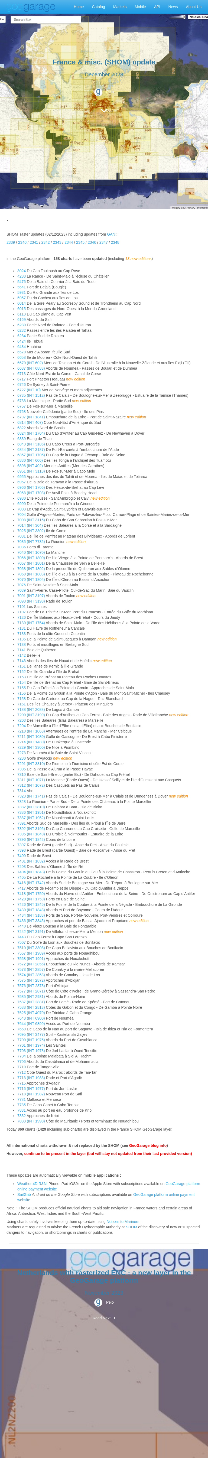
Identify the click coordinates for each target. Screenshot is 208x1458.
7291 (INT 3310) (31, 763)
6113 (22, 314)
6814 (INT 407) (30, 422)
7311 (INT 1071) (31, 780)
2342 (45, 242)
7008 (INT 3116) (31, 520)
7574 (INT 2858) (31, 975)
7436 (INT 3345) (31, 921)
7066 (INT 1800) (31, 558)
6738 (22, 401)
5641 (22, 287)
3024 (22, 271)
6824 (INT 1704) (31, 433)
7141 (22, 650)
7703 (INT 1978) (31, 1051)
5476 (22, 281)
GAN (111, 234)
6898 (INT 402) (30, 466)
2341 (34, 242)
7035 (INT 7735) (31, 541)
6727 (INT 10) (29, 390)
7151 (22, 666)
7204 (22, 726)
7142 (22, 655)
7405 (22, 877)
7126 (22, 617)
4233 (22, 276)
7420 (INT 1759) (31, 899)
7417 (22, 888)
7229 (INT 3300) (31, 747)
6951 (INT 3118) (31, 471)
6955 (22, 476)
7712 (22, 1072)
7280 (21, 758)
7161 (22, 704)
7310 (22, 774)
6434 (22, 346)
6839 (22, 439)
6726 (22, 384)
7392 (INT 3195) (31, 828)
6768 (22, 411)
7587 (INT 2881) (31, 1002)
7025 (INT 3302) (31, 531)
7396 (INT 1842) (31, 839)
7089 (22, 590)
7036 (22, 547)
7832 (22, 1116)
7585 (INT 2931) (31, 996)
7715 (22, 1083)
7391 (22, 823)
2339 (10, 242)
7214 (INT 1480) (31, 742)
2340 (22, 242)
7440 (22, 926)
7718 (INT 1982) (31, 1094)
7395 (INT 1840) (31, 834)
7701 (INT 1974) (31, 1045)
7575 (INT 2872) (31, 980)
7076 (22, 585)
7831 (22, 1110)
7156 (22, 693)
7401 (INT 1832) (31, 861)
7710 (22, 1067)
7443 (22, 937)
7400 (22, 856)
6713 (22, 374)
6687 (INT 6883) (31, 368)
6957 (22, 482)
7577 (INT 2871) (31, 991)
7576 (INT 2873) (31, 986)
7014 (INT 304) (30, 525)
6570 (22, 352)
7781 (22, 1099)
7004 (22, 514)
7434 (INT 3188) (31, 915)
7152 (22, 671)
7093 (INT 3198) (31, 601)
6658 (22, 357)
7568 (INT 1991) (31, 958)
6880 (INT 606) (30, 460)
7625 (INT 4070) (31, 1013)
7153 (22, 677)
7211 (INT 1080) (31, 736)
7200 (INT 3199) (31, 715)
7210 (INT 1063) (31, 731)
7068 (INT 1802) (31, 569)
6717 (22, 379)
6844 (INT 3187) (31, 449)
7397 (22, 845)
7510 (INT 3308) (31, 948)
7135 (21, 639)
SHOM (131, 1227)
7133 (22, 634)
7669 (22, 1029)
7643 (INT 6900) (31, 1018)
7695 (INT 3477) (31, 1034)
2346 (92, 242)
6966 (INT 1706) (31, 487)
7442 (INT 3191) (31, 931)
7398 (22, 850)
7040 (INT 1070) (31, 552)
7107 (22, 612)
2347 (103, 242)
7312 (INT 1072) (31, 785)
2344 (68, 242)
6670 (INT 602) (30, 363)
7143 (21, 661)
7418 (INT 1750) (31, 893)
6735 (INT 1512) (31, 395)
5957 (22, 298)
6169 (22, 319)
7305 (22, 769)
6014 (22, 303)
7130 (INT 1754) (31, 623)
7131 (22, 628)
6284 (22, 336)
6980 (22, 498)
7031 (22, 536)
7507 (22, 942)
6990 (22, 504)
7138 (22, 644)
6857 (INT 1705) (31, 455)
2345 (80, 242)
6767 (22, 406)
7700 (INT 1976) (31, 1040)
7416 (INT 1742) (31, 883)
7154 (22, 682)
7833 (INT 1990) (31, 1121)
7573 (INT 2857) (31, 969)
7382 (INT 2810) (31, 807)
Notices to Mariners (123, 1221)
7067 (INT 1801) (31, 563)
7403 (22, 866)
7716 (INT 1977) (31, 1088)
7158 (22, 699)
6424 (22, 341)
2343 (57, 242)
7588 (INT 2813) (31, 1007)
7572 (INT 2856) (31, 964)
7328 (22, 801)
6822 (22, 428)
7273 (22, 753)
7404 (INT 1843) (31, 872)
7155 (22, 688)
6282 (22, 330)
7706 (22, 1061)
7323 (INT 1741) (31, 796)
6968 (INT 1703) (31, 493)
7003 (22, 509)
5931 (22, 292)
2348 (115, 242)
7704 (22, 1056)
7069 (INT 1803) (31, 574)
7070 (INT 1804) (31, 579)
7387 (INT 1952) (31, 818)
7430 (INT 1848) (31, 910)
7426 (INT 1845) (31, 904)
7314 (22, 791)
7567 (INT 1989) (31, 953)
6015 (22, 309)
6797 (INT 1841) (31, 417)
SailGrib (24, 1194)
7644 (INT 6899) (31, 1023)
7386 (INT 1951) (31, 812)
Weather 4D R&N (32, 1184)
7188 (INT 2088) (31, 709)
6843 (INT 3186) (31, 444)
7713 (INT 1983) (31, 1078)
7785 (22, 1105)
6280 (22, 325)
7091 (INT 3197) (31, 596)
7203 (22, 720)
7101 (22, 606)
